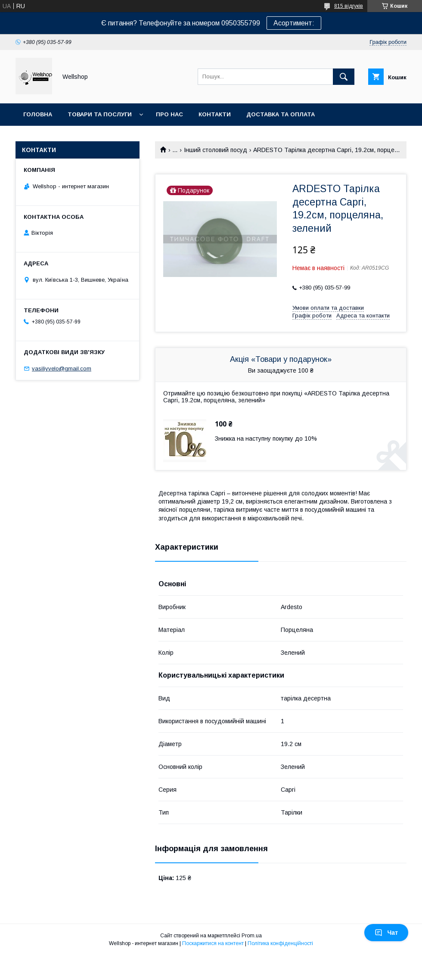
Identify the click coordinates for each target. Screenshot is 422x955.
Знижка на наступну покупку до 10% (266, 438)
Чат (386, 932)
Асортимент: (293, 23)
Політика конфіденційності (280, 943)
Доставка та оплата (280, 114)
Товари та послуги (100, 114)
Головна (37, 114)
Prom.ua (252, 936)
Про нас (169, 114)
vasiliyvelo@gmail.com (61, 368)
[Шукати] (343, 76)
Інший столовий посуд (215, 149)
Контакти (215, 114)
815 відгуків (348, 6)
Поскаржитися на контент (213, 943)
